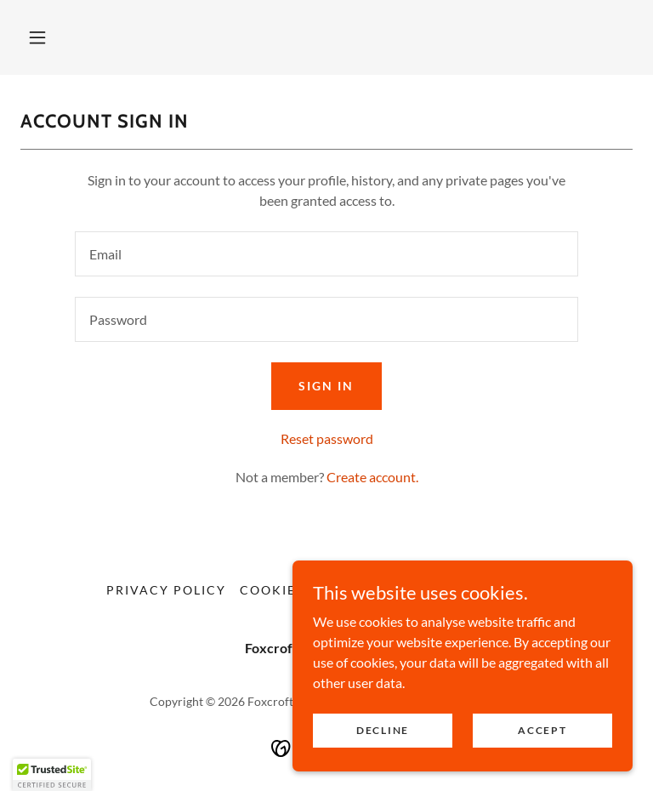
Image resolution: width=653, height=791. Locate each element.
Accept (542, 730)
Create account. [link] (372, 477)
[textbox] (326, 253)
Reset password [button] (327, 438)
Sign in (326, 385)
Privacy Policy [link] (166, 590)
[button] (37, 37)
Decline (382, 730)
